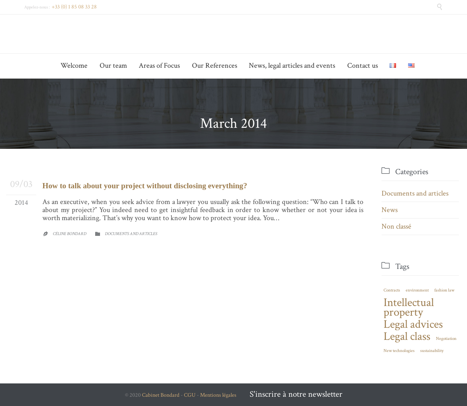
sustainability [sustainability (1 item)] (432, 351)
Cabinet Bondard (160, 395)
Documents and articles (131, 234)
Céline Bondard (69, 234)
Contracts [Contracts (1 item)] (392, 290)
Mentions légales (218, 395)
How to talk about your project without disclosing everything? (144, 185)
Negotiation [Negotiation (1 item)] (446, 338)
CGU (190, 395)
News (390, 209)
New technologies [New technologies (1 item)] (399, 351)
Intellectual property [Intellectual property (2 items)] (409, 307)
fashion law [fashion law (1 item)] (444, 290)
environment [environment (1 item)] (417, 290)
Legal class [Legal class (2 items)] (407, 336)
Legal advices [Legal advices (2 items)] (413, 324)
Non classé (396, 226)
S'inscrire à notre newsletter (296, 394)
